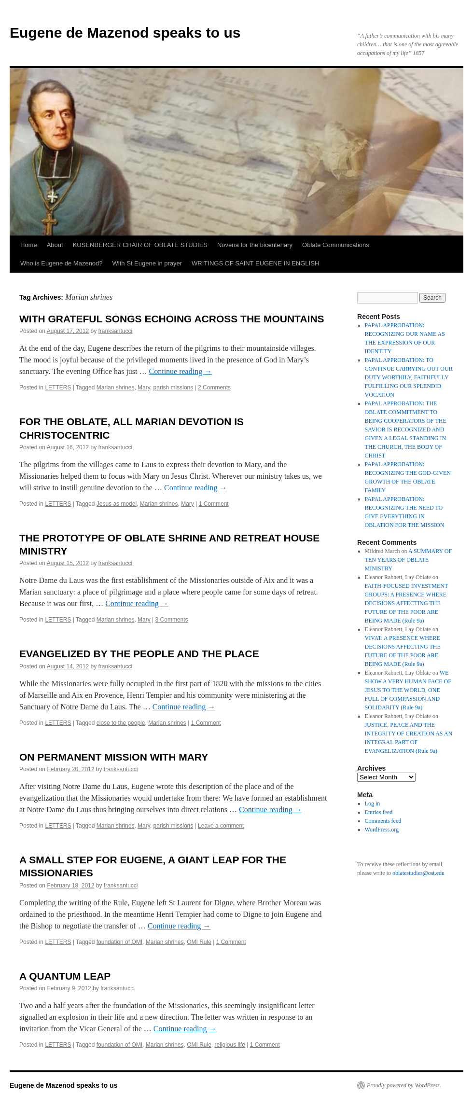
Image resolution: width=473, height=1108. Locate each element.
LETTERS (58, 387)
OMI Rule (199, 942)
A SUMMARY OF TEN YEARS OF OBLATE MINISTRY (408, 560)
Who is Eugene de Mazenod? (61, 263)
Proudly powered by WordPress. (404, 1085)
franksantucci (115, 331)
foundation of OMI (119, 942)
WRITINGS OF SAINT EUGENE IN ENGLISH (255, 263)
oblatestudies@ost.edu (418, 873)
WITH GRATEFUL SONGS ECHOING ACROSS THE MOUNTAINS (171, 318)
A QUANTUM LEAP (65, 976)
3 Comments (171, 619)
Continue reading (180, 371)
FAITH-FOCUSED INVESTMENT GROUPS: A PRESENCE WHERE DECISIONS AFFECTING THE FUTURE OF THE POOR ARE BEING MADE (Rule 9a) (406, 603)
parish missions (173, 387)
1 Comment (214, 503)
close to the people (121, 723)
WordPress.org (382, 829)
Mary (144, 387)
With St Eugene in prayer (147, 263)
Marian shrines (116, 387)
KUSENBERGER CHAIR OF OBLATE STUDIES (140, 245)
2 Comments (214, 387)
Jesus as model (117, 503)
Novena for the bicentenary (254, 245)
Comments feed (383, 820)
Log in (372, 803)
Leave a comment (221, 825)
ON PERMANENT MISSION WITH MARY (113, 756)
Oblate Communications (335, 245)
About (55, 245)
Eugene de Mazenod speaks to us (125, 33)
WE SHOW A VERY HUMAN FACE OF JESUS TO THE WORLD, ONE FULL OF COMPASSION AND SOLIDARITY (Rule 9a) (408, 690)
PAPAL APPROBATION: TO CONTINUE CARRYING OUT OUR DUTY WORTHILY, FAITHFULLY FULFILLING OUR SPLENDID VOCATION (409, 377)
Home (28, 245)
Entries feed (379, 812)
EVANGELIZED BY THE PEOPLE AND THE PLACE (139, 653)
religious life (230, 1044)
